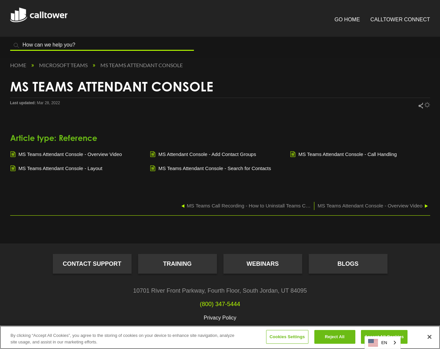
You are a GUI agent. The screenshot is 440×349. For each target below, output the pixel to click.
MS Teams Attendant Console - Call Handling (343, 155)
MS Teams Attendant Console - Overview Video (66, 155)
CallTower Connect (400, 19)
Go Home (347, 19)
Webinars (263, 264)
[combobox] (383, 342)
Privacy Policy (220, 317)
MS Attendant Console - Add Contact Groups (203, 155)
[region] (220, 337)
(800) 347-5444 (220, 304)
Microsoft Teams (64, 65)
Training (177, 264)
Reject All (335, 336)
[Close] (429, 337)
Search (16, 45)
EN (377, 343)
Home (18, 65)
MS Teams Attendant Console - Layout (56, 169)
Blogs (347, 264)
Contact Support (92, 264)
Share (420, 105)
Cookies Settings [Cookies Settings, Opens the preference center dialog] (287, 336)
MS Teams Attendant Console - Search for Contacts (210, 169)
